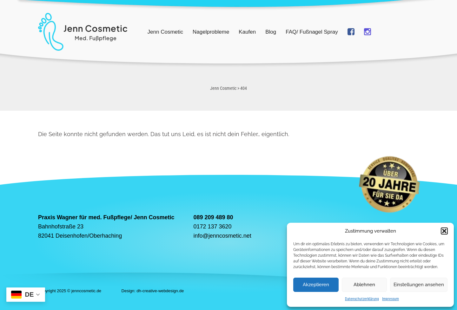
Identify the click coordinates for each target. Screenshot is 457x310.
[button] (444, 231)
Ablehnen (364, 284)
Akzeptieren (316, 284)
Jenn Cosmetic (165, 32)
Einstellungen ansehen (419, 284)
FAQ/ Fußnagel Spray (312, 32)
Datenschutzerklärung (362, 299)
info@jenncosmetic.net (222, 236)
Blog (270, 32)
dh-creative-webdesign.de (160, 290)
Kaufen (247, 32)
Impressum (390, 299)
